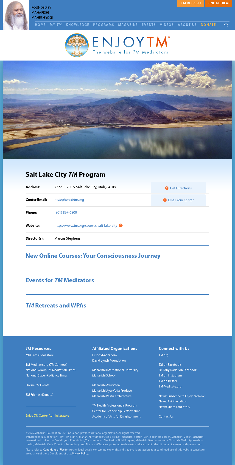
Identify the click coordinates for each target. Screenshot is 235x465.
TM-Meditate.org (170, 386)
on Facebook (170, 365)
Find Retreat (219, 3)
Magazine (128, 25)
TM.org (163, 355)
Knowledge (77, 25)
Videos (167, 25)
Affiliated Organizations (114, 349)
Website (32, 226)
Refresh (191, 3)
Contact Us (166, 416)
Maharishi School (103, 375)
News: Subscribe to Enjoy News (182, 396)
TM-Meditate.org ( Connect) (46, 365)
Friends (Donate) (39, 395)
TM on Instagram (170, 375)
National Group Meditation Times (51, 370)
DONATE (208, 25)
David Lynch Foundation (109, 361)
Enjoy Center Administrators (47, 416)
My (56, 25)
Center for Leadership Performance (116, 411)
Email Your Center (181, 200)
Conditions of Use (53, 449)
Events (149, 25)
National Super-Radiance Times (47, 375)
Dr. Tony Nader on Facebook (178, 370)
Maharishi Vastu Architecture (111, 396)
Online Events (37, 385)
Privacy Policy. (80, 453)
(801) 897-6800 (65, 213)
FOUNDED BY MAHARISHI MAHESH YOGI (42, 13)
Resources (38, 349)
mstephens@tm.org (69, 200)
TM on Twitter (168, 381)
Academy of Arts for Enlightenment (116, 416)
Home (40, 25)
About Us (187, 25)
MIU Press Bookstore (40, 355)
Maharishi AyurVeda (106, 385)
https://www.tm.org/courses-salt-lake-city (85, 226)
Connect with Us (174, 349)
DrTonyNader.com (104, 355)
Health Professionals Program (114, 405)
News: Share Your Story (174, 407)
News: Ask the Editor (173, 401)
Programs (103, 25)
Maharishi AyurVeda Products (112, 391)
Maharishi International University (115, 370)
